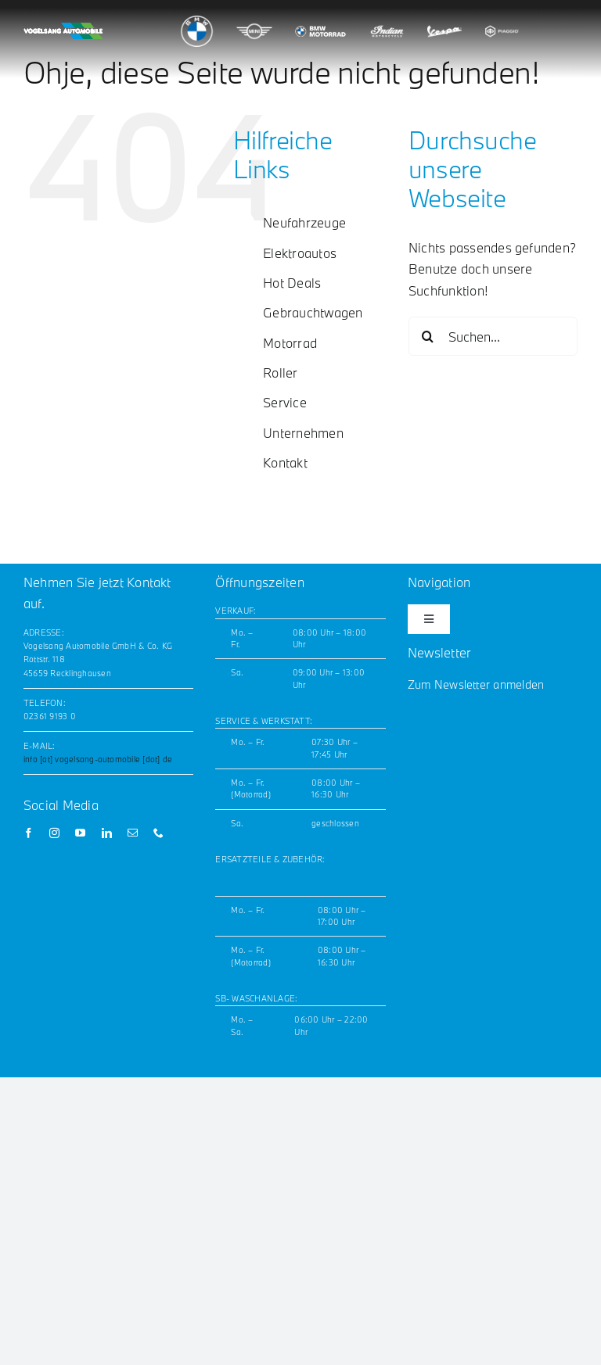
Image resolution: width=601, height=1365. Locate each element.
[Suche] (428, 336)
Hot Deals (292, 282)
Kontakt (285, 462)
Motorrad (290, 343)
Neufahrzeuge (304, 222)
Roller (280, 372)
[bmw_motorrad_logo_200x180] (320, 13)
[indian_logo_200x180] (387, 21)
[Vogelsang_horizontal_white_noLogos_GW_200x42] (63, 28)
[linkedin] (107, 833)
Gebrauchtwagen (312, 312)
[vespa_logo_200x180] (444, 21)
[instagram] (54, 833)
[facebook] (28, 833)
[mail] (133, 833)
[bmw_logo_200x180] (196, 21)
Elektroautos (299, 253)
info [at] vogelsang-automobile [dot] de (97, 759)
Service (285, 402)
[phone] (158, 833)
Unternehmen (303, 433)
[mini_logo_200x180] (254, 21)
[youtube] (80, 833)
